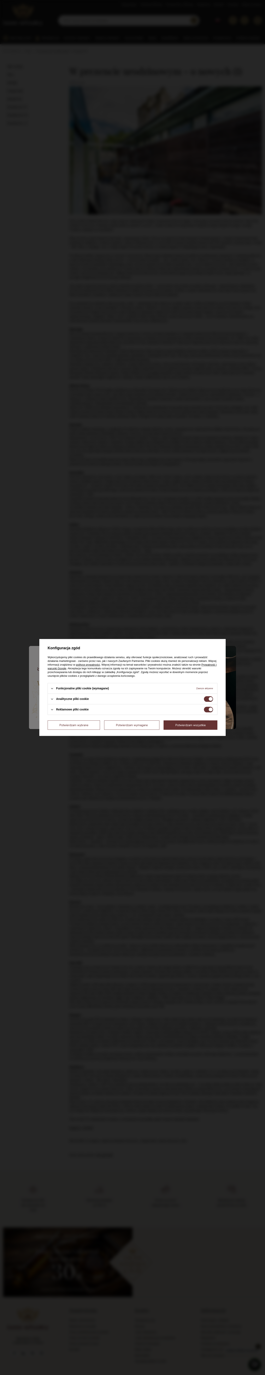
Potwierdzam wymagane (132, 725)
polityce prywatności (88, 664)
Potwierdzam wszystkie (190, 725)
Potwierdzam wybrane (73, 725)
